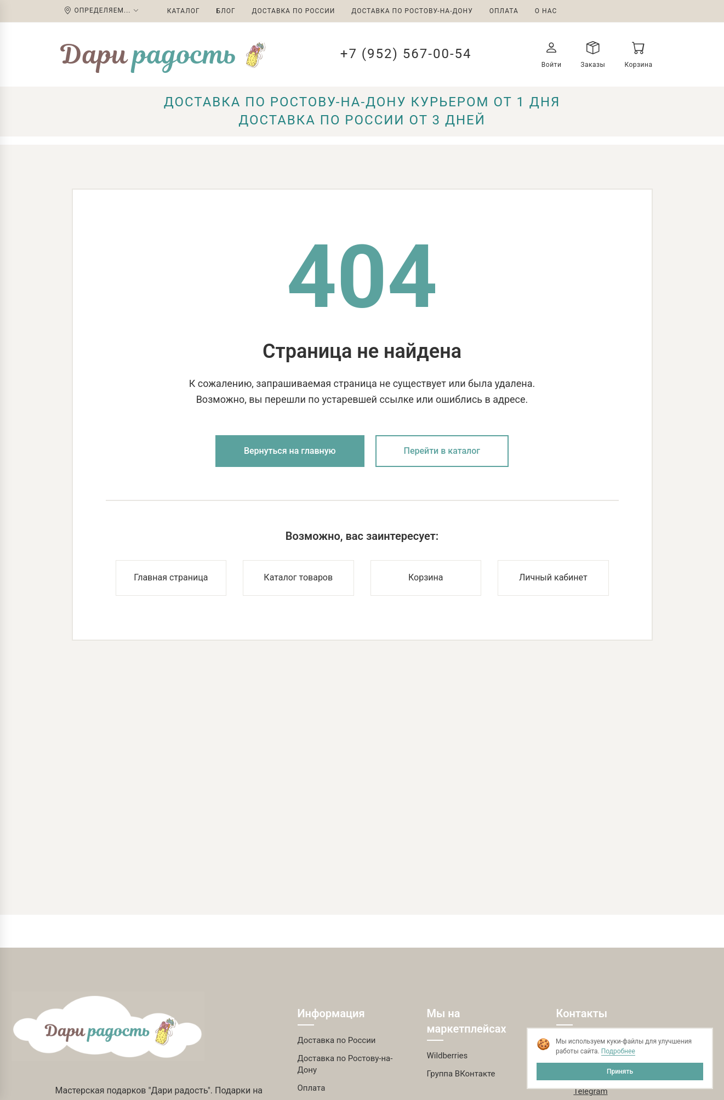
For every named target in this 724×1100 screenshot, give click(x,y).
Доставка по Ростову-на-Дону (411, 11)
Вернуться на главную (290, 451)
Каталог (183, 11)
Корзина (425, 577)
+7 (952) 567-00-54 (406, 53)
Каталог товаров (298, 577)
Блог (226, 11)
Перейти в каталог (442, 451)
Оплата (503, 11)
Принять (620, 1071)
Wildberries (447, 1056)
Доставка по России (293, 11)
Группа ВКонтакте (461, 1074)
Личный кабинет (553, 577)
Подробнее (618, 1051)
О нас (546, 11)
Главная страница (171, 577)
